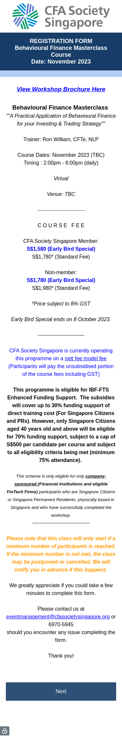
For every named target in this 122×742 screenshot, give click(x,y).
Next (61, 691)
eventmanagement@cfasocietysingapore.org (58, 616)
